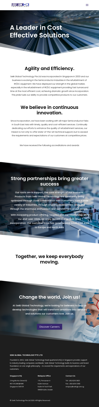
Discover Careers (49, 326)
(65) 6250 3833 (74, 380)
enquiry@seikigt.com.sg (75, 386)
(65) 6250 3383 (75, 383)
